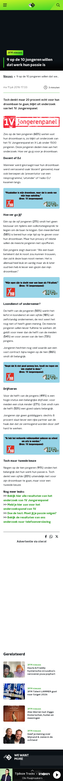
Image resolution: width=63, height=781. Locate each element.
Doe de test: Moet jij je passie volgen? (31, 513)
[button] (56, 774)
